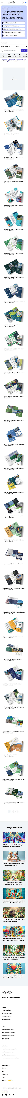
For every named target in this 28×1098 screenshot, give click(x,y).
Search (24, 51)
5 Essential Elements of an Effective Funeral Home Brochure (14, 958)
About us (4, 1068)
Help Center (5, 1074)
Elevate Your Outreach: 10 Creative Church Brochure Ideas (14, 920)
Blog (3, 1071)
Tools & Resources (6, 1016)
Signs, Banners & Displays (8, 1032)
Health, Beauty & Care (7, 1052)
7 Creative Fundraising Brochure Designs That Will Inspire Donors (13, 977)
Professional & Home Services (9, 1049)
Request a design (6, 1019)
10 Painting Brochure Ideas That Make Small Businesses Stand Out (13, 939)
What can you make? (7, 1013)
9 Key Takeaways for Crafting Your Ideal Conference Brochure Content (14, 846)
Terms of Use (5, 1090)
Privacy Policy (5, 1092)
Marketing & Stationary (8, 1029)
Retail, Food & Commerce (8, 1055)
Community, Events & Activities (10, 1058)
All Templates (5, 8)
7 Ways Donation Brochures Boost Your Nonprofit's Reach (13, 864)
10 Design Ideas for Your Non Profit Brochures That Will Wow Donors (13, 902)
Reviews (7, 1080)
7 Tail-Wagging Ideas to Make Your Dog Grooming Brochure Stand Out (12, 884)
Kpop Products (5, 1038)
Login (3, 1077)
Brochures (13, 8)
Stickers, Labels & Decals (8, 1035)
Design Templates (6, 1010)
